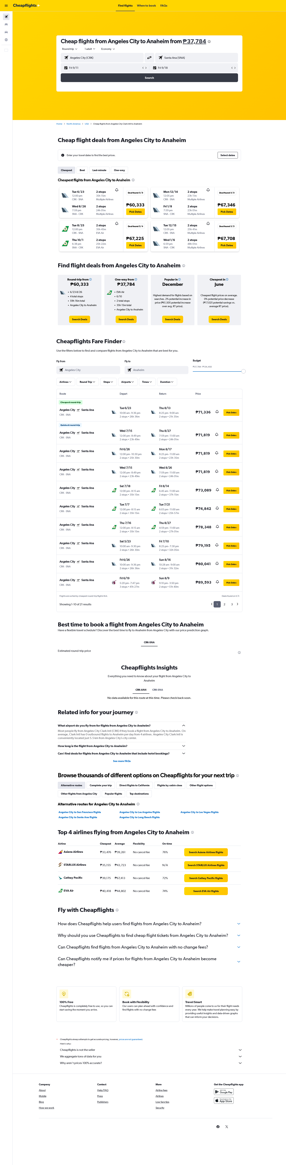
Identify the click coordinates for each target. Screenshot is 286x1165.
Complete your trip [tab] (101, 785)
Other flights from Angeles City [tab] (79, 793)
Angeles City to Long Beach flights (139, 817)
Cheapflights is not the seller (151, 1050)
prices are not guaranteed (130, 1039)
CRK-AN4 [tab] (141, 689)
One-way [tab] (119, 170)
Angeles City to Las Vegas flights (200, 812)
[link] (79, 319)
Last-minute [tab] (99, 170)
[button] (6, 6)
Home (59, 124)
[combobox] (70, 49)
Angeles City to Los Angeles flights (139, 812)
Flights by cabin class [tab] (169, 785)
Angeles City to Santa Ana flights (78, 817)
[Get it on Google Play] (224, 1091)
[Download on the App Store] (224, 1100)
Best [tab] (82, 170)
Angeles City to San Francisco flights (80, 812)
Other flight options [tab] (201, 785)
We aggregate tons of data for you (151, 1056)
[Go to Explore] (6, 39)
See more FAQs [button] (122, 761)
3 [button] (232, 604)
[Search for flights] (6, 16)
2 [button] (224, 604)
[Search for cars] (6, 32)
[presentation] (209, 41)
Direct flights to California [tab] (134, 785)
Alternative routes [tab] (71, 785)
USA (87, 124)
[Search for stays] (6, 24)
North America (73, 124)
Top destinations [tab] (139, 793)
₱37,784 (194, 41)
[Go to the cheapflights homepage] (26, 5)
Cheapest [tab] (66, 170)
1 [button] (217, 604)
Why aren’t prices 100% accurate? (151, 1063)
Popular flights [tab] (113, 793)
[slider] (243, 371)
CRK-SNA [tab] (149, 642)
